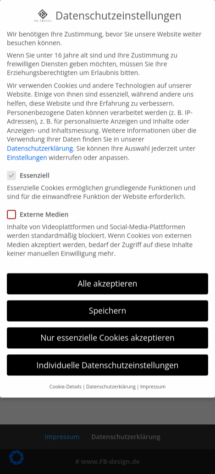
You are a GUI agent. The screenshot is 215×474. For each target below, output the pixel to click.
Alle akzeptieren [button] (107, 273)
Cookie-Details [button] (66, 377)
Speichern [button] (107, 301)
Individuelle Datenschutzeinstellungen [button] (108, 355)
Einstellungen (27, 147)
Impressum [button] (152, 377)
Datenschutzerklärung (40, 138)
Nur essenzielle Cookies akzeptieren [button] (107, 328)
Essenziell (32, 166)
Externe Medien (41, 204)
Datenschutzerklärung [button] (111, 377)
